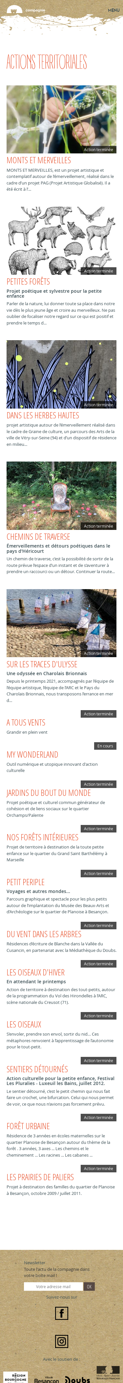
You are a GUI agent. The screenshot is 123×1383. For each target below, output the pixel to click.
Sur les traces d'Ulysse (42, 664)
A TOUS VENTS (26, 722)
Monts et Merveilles (39, 160)
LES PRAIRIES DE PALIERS (40, 1177)
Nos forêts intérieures (42, 837)
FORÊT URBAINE (28, 1126)
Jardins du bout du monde (49, 792)
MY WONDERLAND (32, 754)
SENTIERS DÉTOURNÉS (37, 1069)
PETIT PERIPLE (26, 882)
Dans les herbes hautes (43, 415)
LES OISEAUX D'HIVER (36, 972)
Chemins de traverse (38, 536)
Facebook (61, 1313)
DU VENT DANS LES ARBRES (44, 934)
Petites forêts (28, 281)
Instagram (61, 1341)
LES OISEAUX (24, 1024)
